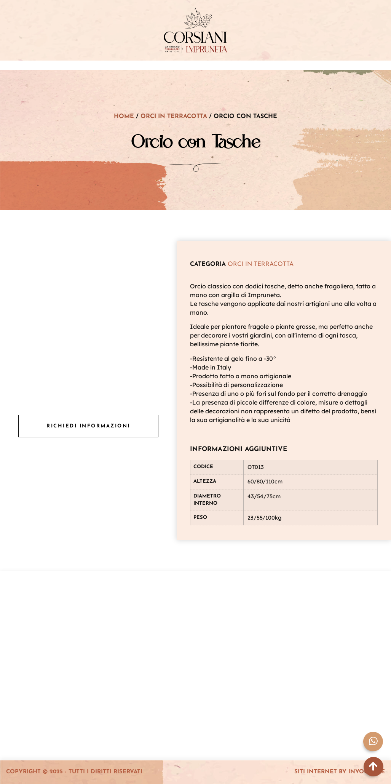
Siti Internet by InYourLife (339, 772)
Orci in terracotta (173, 117)
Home (124, 117)
